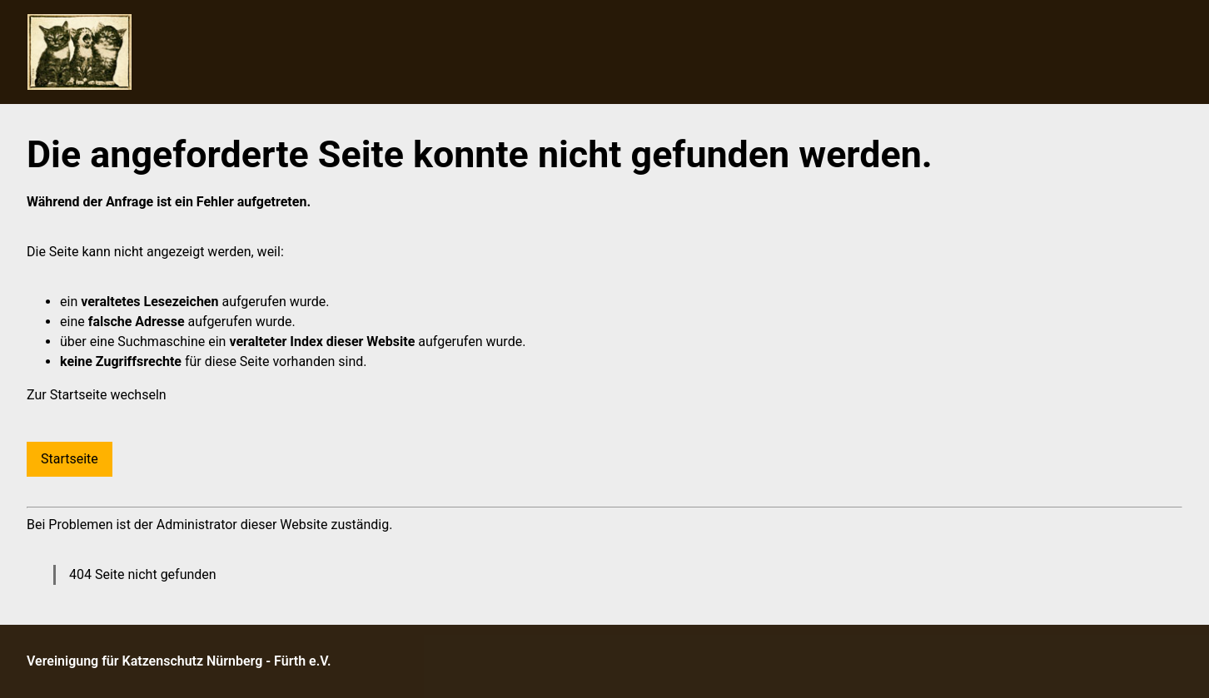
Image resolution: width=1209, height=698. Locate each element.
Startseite (69, 459)
